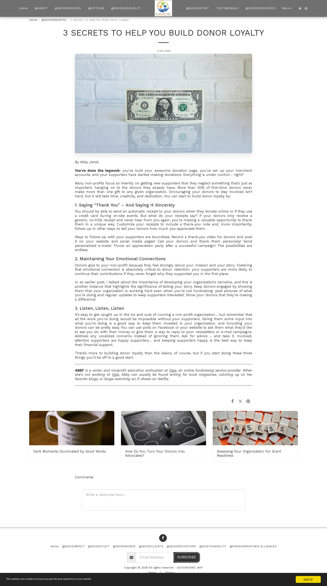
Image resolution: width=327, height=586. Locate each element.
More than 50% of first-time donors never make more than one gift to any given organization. (163, 190)
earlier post (94, 282)
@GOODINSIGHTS (54, 19)
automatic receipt (143, 211)
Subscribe (186, 557)
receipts (181, 216)
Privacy (170, 572)
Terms (152, 572)
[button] (300, 8)
